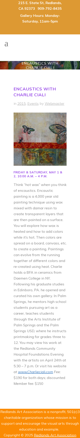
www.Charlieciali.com (35, 372)
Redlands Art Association (55, 435)
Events (33, 103)
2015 (21, 103)
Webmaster (54, 103)
